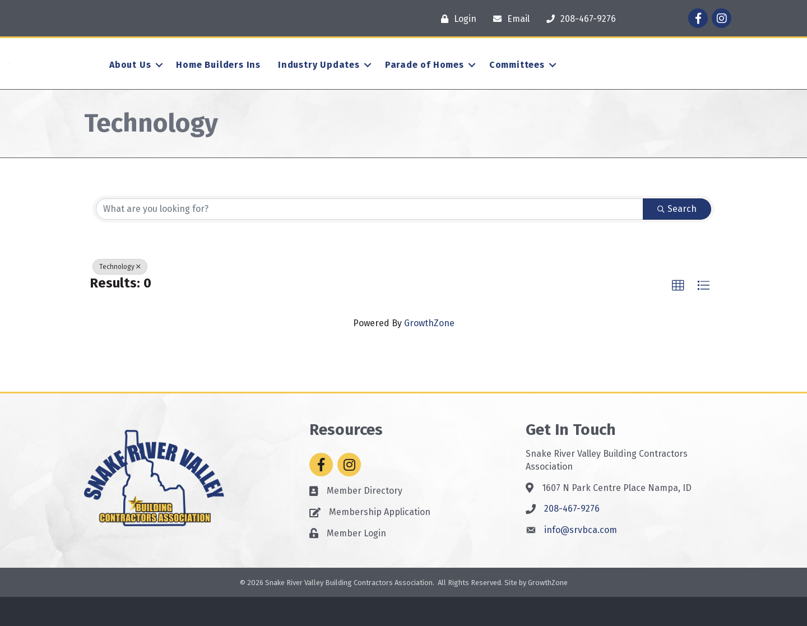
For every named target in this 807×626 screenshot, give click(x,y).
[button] (678, 314)
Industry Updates (319, 79)
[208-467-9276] (578, 18)
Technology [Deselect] (120, 295)
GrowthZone (429, 352)
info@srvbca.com (580, 559)
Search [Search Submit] (677, 237)
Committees (517, 79)
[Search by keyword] (369, 237)
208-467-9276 (572, 537)
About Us (130, 79)
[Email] (509, 18)
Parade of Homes (424, 79)
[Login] (455, 18)
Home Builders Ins (218, 79)
